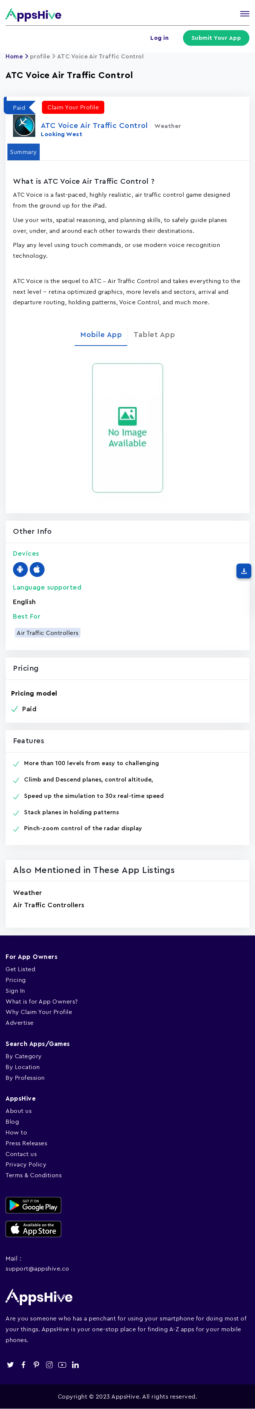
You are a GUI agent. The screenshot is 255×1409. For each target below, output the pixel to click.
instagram (49, 1365)
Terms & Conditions (34, 1175)
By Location (23, 1067)
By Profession (25, 1077)
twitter (10, 1365)
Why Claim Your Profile (39, 1011)
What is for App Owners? (42, 1001)
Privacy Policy (26, 1164)
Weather (27, 892)
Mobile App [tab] (101, 334)
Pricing (16, 979)
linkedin (75, 1365)
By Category (24, 1056)
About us (19, 1110)
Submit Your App (216, 38)
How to (16, 1132)
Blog (12, 1121)
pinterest (36, 1365)
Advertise (20, 1022)
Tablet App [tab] (154, 334)
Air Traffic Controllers (48, 632)
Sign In (15, 990)
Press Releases (26, 1143)
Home (14, 57)
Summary (23, 151)
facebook (23, 1365)
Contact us (21, 1154)
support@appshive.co (37, 1268)
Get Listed (20, 969)
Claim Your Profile (73, 107)
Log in (159, 38)
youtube (62, 1365)
